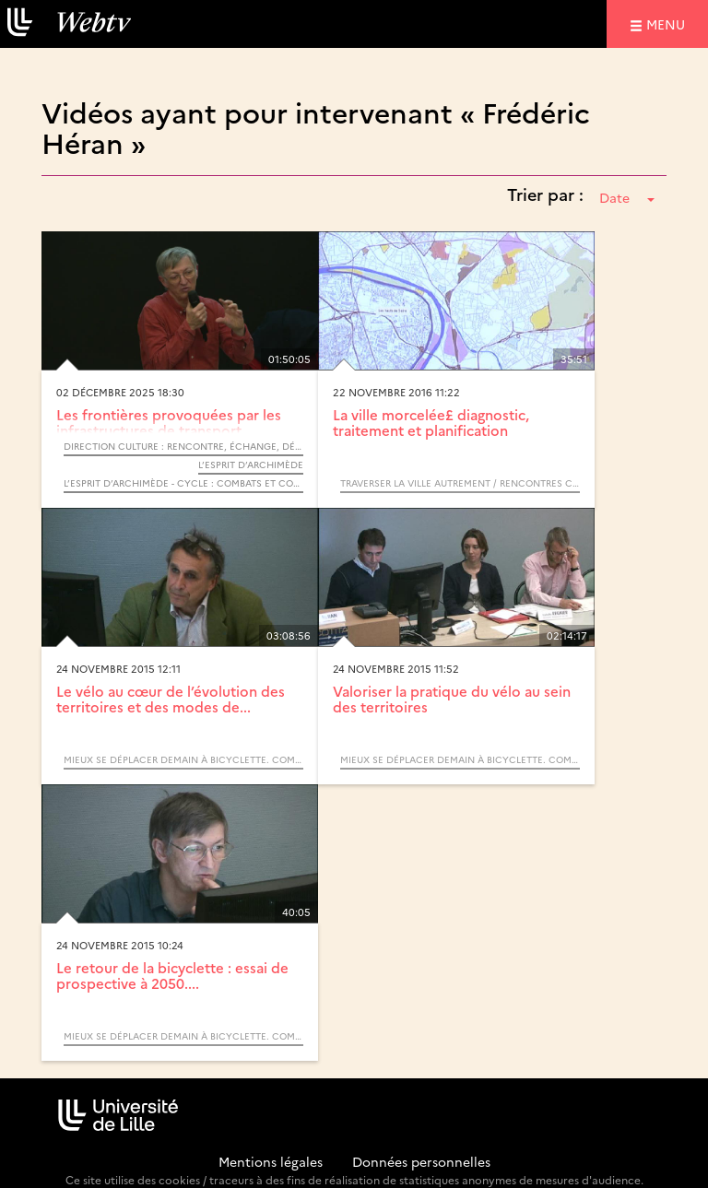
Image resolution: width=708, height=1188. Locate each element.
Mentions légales (270, 1161)
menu (668, 23)
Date (627, 197)
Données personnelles (421, 1161)
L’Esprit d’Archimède (250, 464)
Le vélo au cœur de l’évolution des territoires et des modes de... (170, 698)
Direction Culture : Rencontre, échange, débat (183, 446)
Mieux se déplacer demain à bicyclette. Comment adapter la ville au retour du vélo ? (183, 759)
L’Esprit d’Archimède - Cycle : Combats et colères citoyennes (183, 482)
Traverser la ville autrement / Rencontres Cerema (460, 482)
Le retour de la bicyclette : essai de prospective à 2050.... (172, 975)
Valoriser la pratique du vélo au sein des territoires (452, 698)
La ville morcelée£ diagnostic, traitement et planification (431, 422)
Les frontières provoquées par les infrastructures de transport (168, 422)
